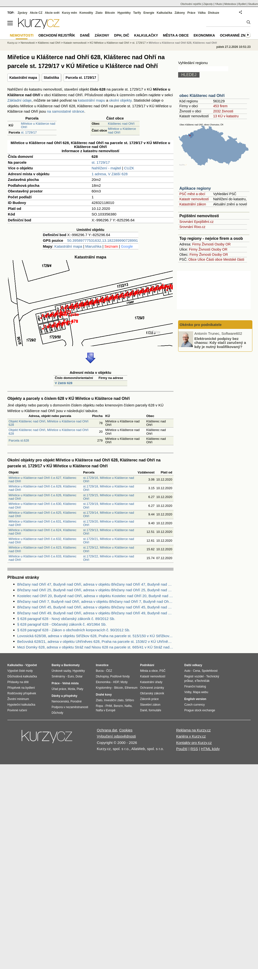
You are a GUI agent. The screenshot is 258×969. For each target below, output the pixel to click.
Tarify (137, 12)
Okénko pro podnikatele (201, 325)
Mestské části (233, 259)
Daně (85, 35)
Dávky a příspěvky (64, 696)
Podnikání (147, 665)
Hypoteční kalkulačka (21, 704)
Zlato (99, 12)
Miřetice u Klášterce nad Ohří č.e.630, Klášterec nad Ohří (42, 505)
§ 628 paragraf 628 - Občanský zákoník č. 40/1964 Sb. (62, 624)
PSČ (162, 671)
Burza (99, 671)
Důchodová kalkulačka (22, 676)
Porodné (76, 701)
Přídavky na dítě (18, 682)
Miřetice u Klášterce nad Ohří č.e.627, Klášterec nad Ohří (42, 479)
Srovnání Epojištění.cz (196, 222)
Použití (181, 749)
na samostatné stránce (65, 111)
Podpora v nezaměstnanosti (70, 707)
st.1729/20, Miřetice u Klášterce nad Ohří (108, 523)
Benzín (118, 706)
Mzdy (124, 682)
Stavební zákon (150, 704)
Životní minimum (18, 699)
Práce (191, 12)
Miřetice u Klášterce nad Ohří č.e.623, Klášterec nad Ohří (42, 549)
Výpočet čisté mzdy (20, 671)
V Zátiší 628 (63, 383)
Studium (253, 3)
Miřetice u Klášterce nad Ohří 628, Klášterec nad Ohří (183, 42)
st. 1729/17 (29, 132)
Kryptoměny (104, 687)
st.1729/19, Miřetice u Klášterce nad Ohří (108, 505)
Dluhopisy (102, 676)
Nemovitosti (28, 42)
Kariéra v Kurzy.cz (191, 736)
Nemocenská (60, 701)
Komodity (86, 12)
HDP (116, 682)
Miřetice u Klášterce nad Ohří (38, 125)
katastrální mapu (91, 100)
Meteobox (230, 3)
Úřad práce (59, 689)
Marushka (93, 246)
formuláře (155, 710)
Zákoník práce (149, 699)
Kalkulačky (146, 35)
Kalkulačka (164, 12)
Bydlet (242, 3)
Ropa (99, 706)
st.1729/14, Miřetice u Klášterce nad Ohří (108, 514)
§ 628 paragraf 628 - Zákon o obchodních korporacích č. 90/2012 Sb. (73, 630)
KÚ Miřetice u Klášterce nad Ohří (109, 42)
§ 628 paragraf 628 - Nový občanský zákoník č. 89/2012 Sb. (66, 619)
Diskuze (213, 12)
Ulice (201, 259)
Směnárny (58, 676)
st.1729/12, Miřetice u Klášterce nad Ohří (108, 549)
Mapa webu (200, 692)
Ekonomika (204, 35)
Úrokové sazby (61, 671)
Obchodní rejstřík (191, 3)
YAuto (218, 3)
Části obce (214, 259)
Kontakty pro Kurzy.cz (194, 742)
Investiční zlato (113, 700)
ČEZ (109, 671)
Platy (80, 689)
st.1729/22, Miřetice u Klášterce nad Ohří (108, 558)
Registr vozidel (194, 676)
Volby (187, 692)
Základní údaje (19, 100)
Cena (196, 671)
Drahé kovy (104, 694)
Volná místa (70, 683)
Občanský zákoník (152, 693)
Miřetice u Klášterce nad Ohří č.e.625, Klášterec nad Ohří (42, 514)
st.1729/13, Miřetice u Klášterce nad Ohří (108, 531)
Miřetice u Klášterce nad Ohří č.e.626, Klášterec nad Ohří (42, 496)
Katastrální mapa (23, 78)
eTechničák (202, 681)
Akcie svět (52, 12)
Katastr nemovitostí (194, 199)
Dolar (79, 676)
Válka (201, 12)
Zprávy (22, 12)
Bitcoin (110, 12)
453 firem (220, 106)
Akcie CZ (36, 12)
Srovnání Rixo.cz (192, 227)
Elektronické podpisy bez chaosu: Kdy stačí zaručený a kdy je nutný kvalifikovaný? (220, 342)
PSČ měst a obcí (192, 194)
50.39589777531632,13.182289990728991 (102, 240)
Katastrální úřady (151, 682)
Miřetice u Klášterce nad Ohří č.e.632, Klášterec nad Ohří (42, 540)
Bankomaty (72, 665)
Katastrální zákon (192, 204)
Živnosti (208, 244)
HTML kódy (210, 749)
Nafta (128, 706)
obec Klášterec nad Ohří (202, 96)
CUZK (129, 168)
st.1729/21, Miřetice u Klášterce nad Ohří (108, 540)
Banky (56, 665)
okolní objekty (120, 100)
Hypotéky (124, 12)
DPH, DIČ (121, 35)
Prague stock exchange (199, 710)
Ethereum (131, 687)
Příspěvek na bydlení (21, 687)
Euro (71, 676)
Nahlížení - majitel (106, 168)
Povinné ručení (17, 710)
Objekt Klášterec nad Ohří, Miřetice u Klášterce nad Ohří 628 (48, 423)
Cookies (125, 730)
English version (195, 699)
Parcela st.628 (19, 440)
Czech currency (194, 704)
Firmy (196, 244)
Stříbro (129, 700)
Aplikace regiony (195, 188)
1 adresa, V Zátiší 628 (110, 174)
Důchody (57, 712)
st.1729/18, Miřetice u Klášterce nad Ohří (108, 488)
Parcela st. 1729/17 (81, 78)
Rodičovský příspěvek (21, 693)
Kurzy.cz (12, 42)
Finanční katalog (195, 686)
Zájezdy (208, 3)
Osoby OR (222, 244)
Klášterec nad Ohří (121, 123)
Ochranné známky (238, 35)
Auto (187, 671)
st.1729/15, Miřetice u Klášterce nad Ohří (108, 496)
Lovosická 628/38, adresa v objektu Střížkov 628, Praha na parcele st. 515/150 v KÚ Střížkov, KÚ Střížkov (95, 636)
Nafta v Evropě (105, 710)
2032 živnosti (223, 111)
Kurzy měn (69, 12)
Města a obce (176, 35)
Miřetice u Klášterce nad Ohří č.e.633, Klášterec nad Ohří (42, 558)
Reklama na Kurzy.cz (193, 730)
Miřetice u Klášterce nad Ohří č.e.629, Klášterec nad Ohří (42, 488)
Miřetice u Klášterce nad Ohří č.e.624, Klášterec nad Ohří (42, 531)
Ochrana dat (107, 730)
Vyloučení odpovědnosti (116, 736)
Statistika (51, 78)
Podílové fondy (119, 676)
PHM (108, 706)
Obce (192, 259)
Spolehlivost (210, 671)
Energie (148, 12)
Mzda (71, 689)
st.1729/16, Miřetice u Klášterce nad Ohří (108, 479)
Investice (102, 665)
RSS (194, 749)
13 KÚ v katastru (226, 116)
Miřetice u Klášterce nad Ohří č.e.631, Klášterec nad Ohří (42, 523)
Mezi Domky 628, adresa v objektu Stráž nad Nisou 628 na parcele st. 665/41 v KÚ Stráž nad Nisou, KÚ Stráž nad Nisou (95, 647)
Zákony (179, 12)
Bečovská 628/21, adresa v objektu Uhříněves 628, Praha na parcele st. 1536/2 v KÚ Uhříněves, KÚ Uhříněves (95, 641)
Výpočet (31, 665)
